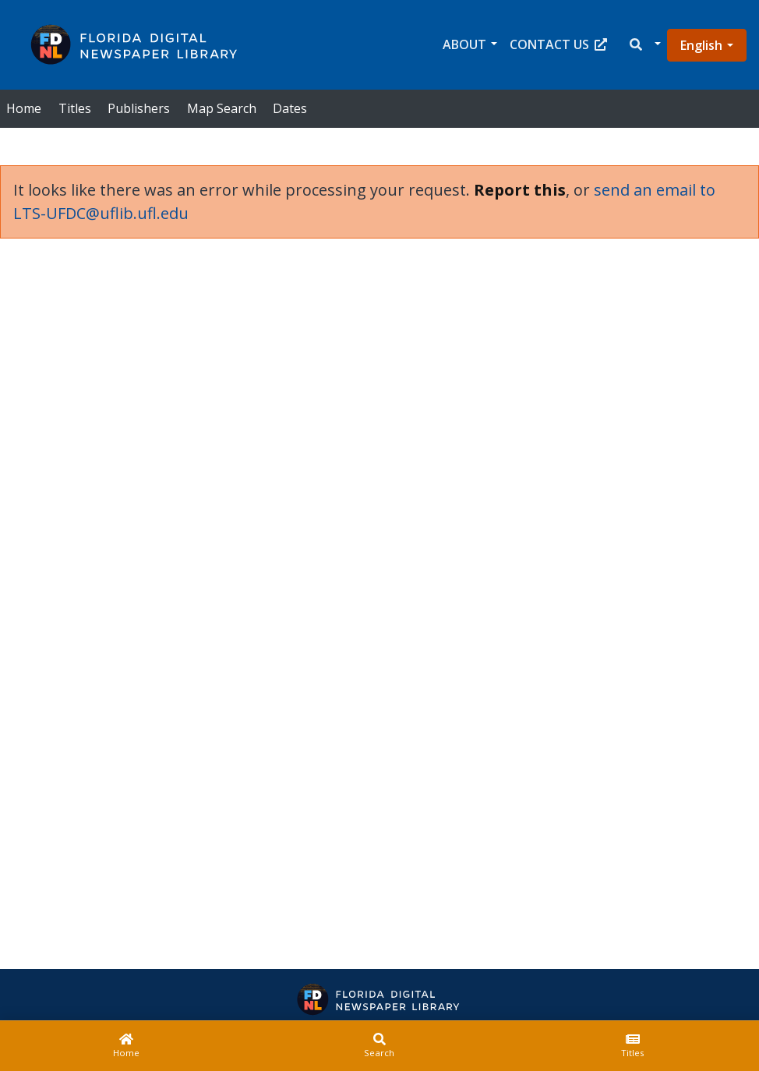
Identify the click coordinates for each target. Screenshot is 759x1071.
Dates (290, 108)
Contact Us (558, 44)
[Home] (126, 1046)
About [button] (464, 44)
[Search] (380, 1046)
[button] (644, 45)
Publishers (139, 108)
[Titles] (632, 1046)
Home (23, 108)
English (701, 45)
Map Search (221, 108)
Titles (74, 108)
